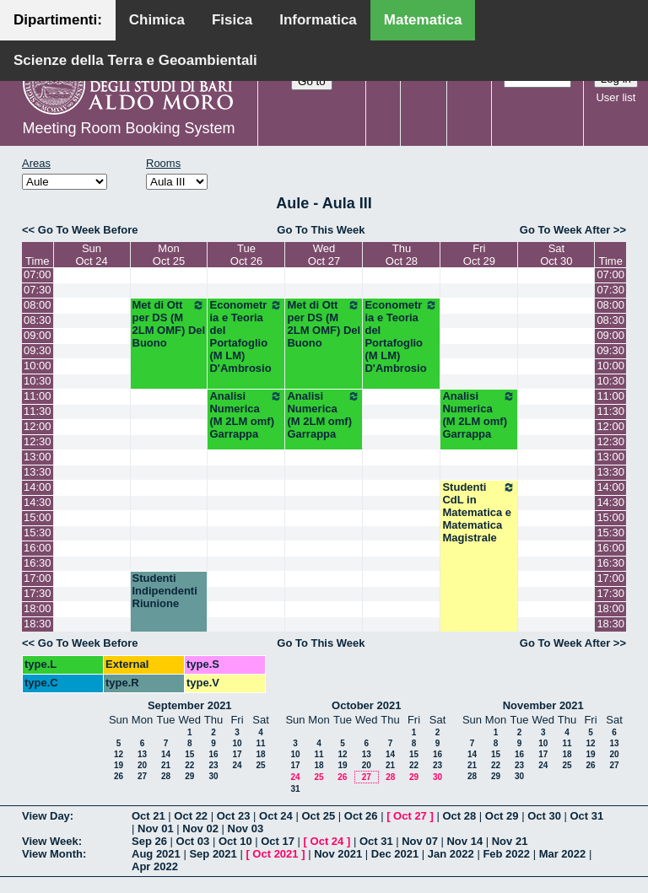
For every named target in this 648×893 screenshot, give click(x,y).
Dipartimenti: (58, 20)
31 (295, 788)
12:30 (37, 441)
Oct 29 (502, 816)
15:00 (37, 517)
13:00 (37, 456)
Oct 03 (193, 841)
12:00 (37, 426)
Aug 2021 (156, 853)
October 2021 (366, 705)
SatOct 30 (556, 254)
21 (165, 765)
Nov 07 (420, 841)
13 (142, 754)
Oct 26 (361, 816)
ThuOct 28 (402, 254)
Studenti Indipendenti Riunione (164, 591)
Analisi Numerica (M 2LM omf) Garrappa (246, 415)
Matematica (423, 20)
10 (236, 743)
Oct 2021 (275, 853)
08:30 (37, 320)
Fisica (232, 20)
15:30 (37, 532)
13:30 (37, 471)
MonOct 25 (169, 254)
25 (260, 765)
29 (189, 776)
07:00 (37, 274)
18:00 (37, 608)
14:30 (37, 502)
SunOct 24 (91, 254)
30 (213, 776)
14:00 (37, 487)
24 (236, 765)
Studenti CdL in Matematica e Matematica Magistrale (479, 512)
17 (236, 754)
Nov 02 (200, 828)
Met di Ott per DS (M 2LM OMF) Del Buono (169, 324)
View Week (50, 841)
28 (165, 776)
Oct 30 (544, 816)
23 (213, 765)
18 (260, 754)
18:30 (37, 623)
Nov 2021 (338, 853)
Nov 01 (156, 828)
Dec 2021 (394, 853)
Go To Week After (565, 229)
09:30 (37, 350)
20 (142, 765)
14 (165, 754)
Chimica (157, 20)
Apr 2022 (155, 866)
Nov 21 (510, 841)
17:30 (37, 593)
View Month (52, 853)
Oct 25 (318, 816)
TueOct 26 (246, 254)
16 (213, 754)
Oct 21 (148, 816)
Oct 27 (410, 816)
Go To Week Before (88, 229)
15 (189, 754)
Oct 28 (459, 816)
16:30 (37, 563)
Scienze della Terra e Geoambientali (135, 60)
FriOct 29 (479, 254)
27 (142, 776)
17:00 (37, 578)
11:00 (37, 396)
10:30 (37, 380)
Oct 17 (277, 841)
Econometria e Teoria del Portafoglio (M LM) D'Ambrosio (246, 336)
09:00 (37, 335)
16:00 (37, 547)
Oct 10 (235, 841)
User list (615, 97)
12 (118, 754)
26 (118, 776)
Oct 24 (276, 816)
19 (118, 765)
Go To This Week (320, 229)
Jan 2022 (451, 853)
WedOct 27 (324, 254)
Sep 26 (149, 841)
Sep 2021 (212, 853)
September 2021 (190, 705)
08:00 (37, 305)
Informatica (318, 20)
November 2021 (543, 705)
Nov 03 (246, 828)
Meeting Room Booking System (128, 128)
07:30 (37, 289)
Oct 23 (234, 816)
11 (260, 743)
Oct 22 (191, 816)
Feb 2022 (506, 853)
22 (189, 765)
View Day (46, 816)
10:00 (37, 365)
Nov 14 (464, 841)
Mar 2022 (562, 853)
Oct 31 (587, 816)
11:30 (37, 411)
